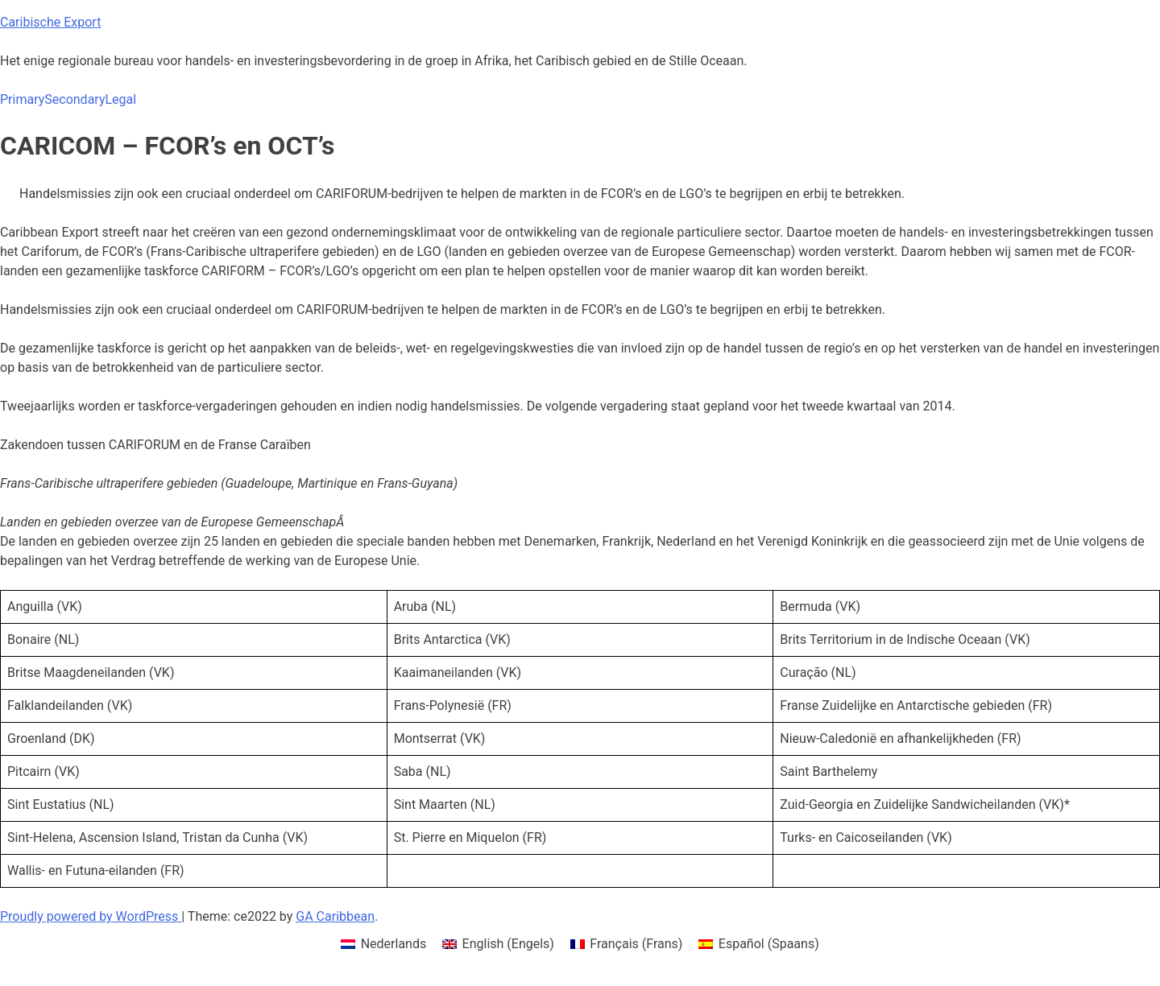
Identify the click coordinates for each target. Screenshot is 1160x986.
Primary (22, 99)
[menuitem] (383, 944)
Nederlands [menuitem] (394, 943)
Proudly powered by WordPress (90, 916)
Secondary (74, 99)
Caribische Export (50, 22)
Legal (120, 99)
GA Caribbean (335, 916)
